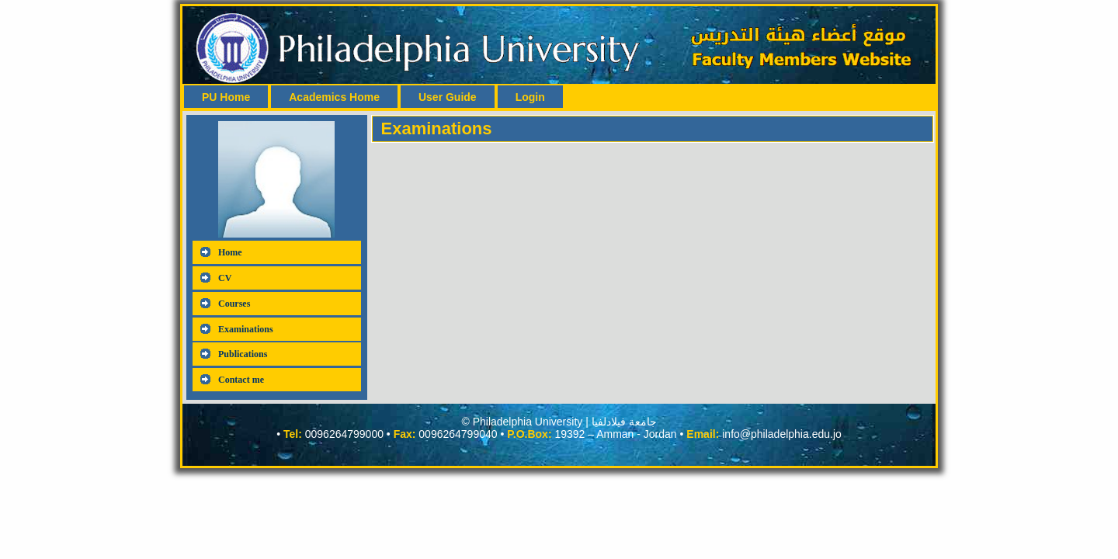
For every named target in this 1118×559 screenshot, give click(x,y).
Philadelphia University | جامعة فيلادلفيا (565, 421)
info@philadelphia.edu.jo (782, 434)
